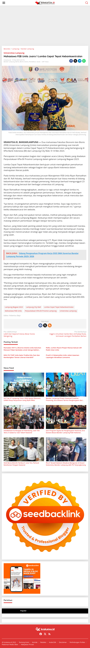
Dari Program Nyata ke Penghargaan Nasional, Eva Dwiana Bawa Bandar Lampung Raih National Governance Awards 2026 (65, 432)
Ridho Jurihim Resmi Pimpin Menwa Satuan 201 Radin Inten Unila (64, 349)
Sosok (38, 62)
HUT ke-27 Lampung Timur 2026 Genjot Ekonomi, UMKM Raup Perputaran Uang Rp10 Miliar (22, 399)
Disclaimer (63, 642)
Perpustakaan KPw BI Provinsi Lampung (41, 311)
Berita (17, 62)
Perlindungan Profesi (77, 642)
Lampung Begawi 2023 (14, 307)
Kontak (34, 642)
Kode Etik (52, 642)
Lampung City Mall (33, 307)
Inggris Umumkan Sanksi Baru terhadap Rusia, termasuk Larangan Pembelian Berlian (66, 334)
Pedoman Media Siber (10, 644)
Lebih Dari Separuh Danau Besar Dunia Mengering (23, 334)
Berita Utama (24, 62)
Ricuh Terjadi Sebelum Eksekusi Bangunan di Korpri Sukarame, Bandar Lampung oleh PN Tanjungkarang (66, 464)
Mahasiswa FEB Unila (13, 311)
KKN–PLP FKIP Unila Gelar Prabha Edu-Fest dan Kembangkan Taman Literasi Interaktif (22, 356)
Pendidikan (32, 62)
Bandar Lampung (9, 62)
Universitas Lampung (14, 53)
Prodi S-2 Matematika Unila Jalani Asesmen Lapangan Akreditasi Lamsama (62, 356)
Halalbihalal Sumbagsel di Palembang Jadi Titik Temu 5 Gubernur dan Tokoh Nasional (22, 432)
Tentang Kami (24, 642)
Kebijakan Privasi (27, 644)
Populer (23, 611)
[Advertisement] (45, 26)
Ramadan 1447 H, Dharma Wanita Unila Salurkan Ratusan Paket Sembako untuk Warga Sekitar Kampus (22, 349)
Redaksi (43, 642)
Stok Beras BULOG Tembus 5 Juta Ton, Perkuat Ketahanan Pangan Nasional (21, 464)
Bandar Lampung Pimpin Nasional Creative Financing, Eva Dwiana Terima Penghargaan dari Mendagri (64, 399)
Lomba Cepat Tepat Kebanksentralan (59, 307)
